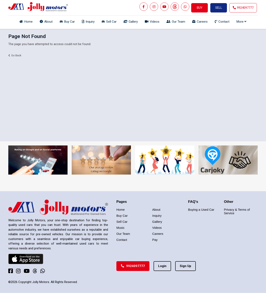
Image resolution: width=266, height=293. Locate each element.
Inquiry (157, 215)
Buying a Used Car (201, 209)
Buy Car (122, 215)
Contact (121, 239)
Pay (155, 239)
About (156, 209)
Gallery (157, 221)
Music (120, 227)
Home (120, 209)
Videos (157, 227)
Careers (157, 233)
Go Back (16, 55)
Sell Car (121, 221)
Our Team (123, 233)
